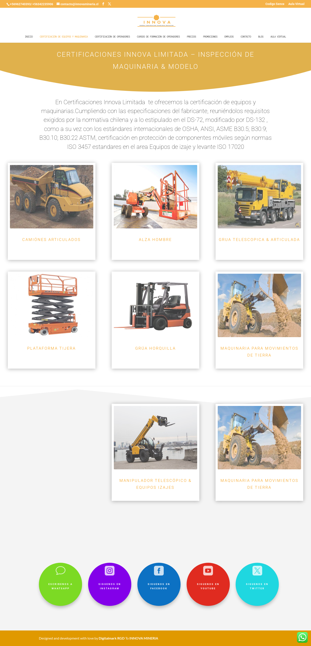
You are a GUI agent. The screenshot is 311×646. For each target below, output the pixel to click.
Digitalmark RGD (112, 638)
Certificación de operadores (112, 36)
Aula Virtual (296, 4)
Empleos (228, 36)
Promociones (210, 36)
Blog (260, 36)
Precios (191, 36)
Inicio (29, 36)
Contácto (246, 36)
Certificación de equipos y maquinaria (64, 36)
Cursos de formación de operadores (158, 36)
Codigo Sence (274, 4)
